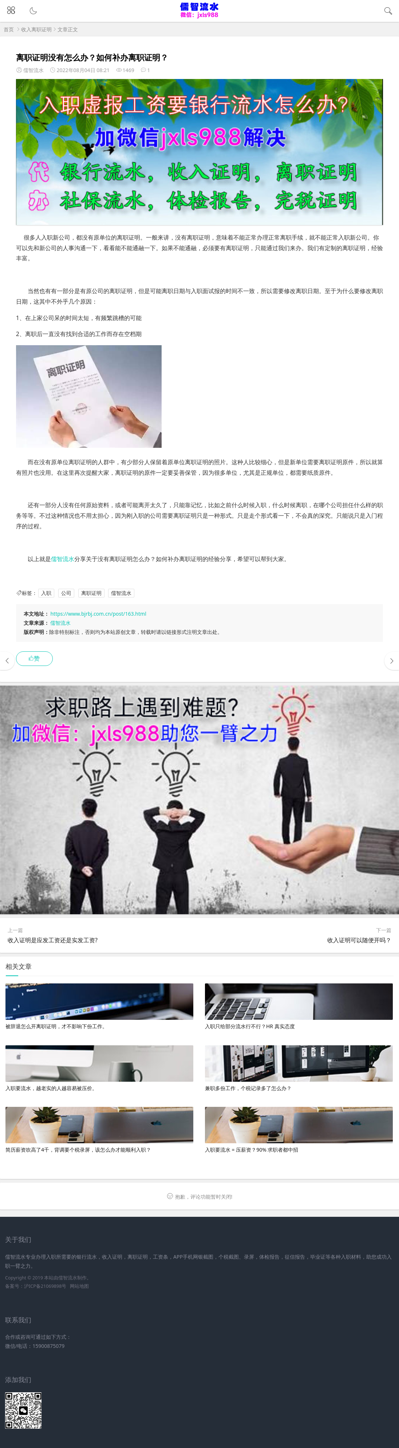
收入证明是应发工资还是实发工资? (53, 940)
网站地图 (79, 1286)
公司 (66, 592)
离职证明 (91, 592)
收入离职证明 (36, 29)
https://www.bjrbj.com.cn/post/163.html (98, 613)
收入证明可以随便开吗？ (359, 940)
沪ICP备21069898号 (45, 1286)
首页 (9, 29)
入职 (46, 592)
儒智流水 (62, 559)
